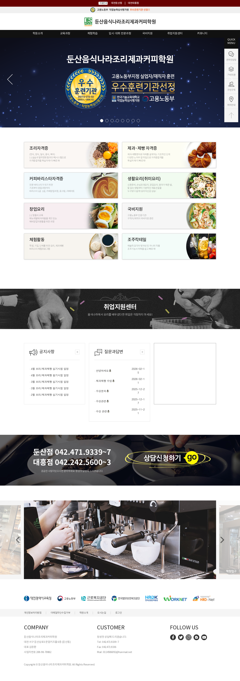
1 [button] (101, 120)
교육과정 (65, 33)
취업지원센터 (175, 33)
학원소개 (38, 33)
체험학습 (93, 33)
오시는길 (101, 612)
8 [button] (138, 120)
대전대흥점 (133, 3)
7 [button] (133, 120)
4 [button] (117, 120)
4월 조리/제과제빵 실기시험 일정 (50, 369)
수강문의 (101, 391)
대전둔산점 (116, 3)
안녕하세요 (102, 370)
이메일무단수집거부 (60, 612)
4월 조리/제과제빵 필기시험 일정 (50, 375)
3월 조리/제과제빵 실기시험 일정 (50, 381)
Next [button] (227, 79)
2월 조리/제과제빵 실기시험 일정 (50, 394)
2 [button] (106, 120)
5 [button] (122, 120)
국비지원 (147, 33)
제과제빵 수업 (104, 381)
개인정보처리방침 (32, 612)
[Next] (222, 540)
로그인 (118, 612)
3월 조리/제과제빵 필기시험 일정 (50, 388)
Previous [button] (13, 79)
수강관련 (101, 401)
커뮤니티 (202, 33)
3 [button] (112, 120)
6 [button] (127, 120)
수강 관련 (102, 411)
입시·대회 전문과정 (120, 33)
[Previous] (18, 540)
